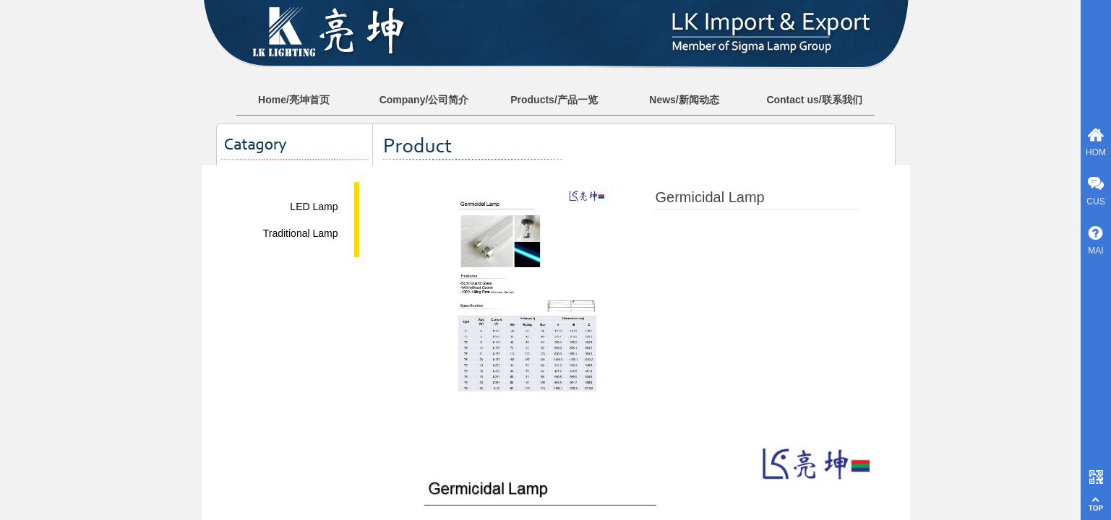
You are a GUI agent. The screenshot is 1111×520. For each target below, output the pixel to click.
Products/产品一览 (554, 99)
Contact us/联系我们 (814, 99)
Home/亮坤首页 (294, 99)
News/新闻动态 (683, 99)
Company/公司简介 (424, 99)
